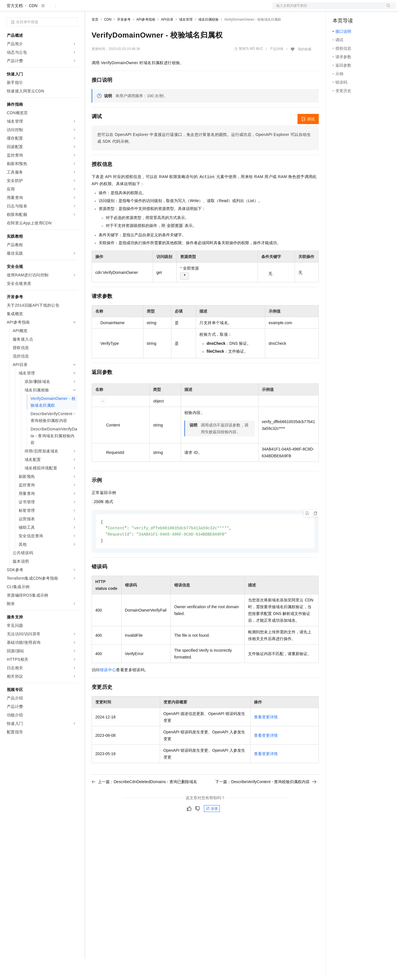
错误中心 (108, 689)
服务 (167, 9)
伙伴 (153, 9)
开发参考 (124, 38)
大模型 (58, 9)
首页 (95, 38)
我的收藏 (304, 67)
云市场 (138, 9)
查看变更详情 (266, 736)
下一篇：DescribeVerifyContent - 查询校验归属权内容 (265, 801)
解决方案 (91, 9)
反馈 (212, 828)
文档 (327, 9)
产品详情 (276, 67)
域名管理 (186, 38)
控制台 (352, 9)
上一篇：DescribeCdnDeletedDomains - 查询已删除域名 (144, 801)
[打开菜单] (9, 9)
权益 (109, 9)
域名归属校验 (208, 38)
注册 (366, 9)
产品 (73, 9)
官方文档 (15, 23)
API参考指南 (145, 38)
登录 (386, 9)
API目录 (167, 38)
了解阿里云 (186, 9)
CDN (33, 23)
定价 (122, 9)
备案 (338, 9)
